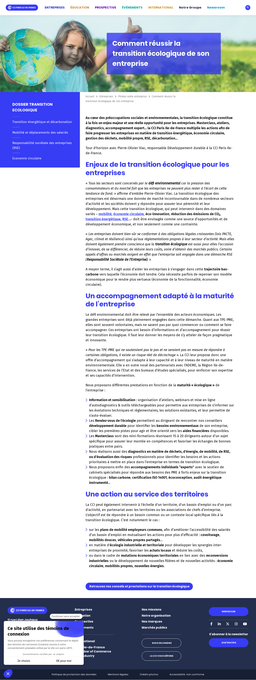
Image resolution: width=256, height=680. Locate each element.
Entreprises (106, 96)
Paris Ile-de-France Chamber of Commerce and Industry (93, 651)
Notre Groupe (190, 7)
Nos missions (151, 610)
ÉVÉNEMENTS (132, 7)
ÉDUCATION (79, 7)
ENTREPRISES (55, 7)
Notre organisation (156, 616)
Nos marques (152, 621)
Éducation (82, 616)
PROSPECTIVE (105, 7)
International (85, 641)
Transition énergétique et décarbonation (42, 122)
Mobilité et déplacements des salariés (40, 133)
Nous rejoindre (161, 643)
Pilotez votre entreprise (132, 96)
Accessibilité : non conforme (187, 674)
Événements (84, 628)
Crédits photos (149, 674)
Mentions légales (118, 674)
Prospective (84, 621)
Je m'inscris (228, 642)
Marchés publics (154, 628)
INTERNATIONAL (160, 7)
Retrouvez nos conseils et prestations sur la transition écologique (139, 586)
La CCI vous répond (161, 655)
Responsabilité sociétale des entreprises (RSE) (42, 145)
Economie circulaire (26, 158)
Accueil (90, 96)
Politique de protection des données (74, 674)
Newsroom (216, 7)
